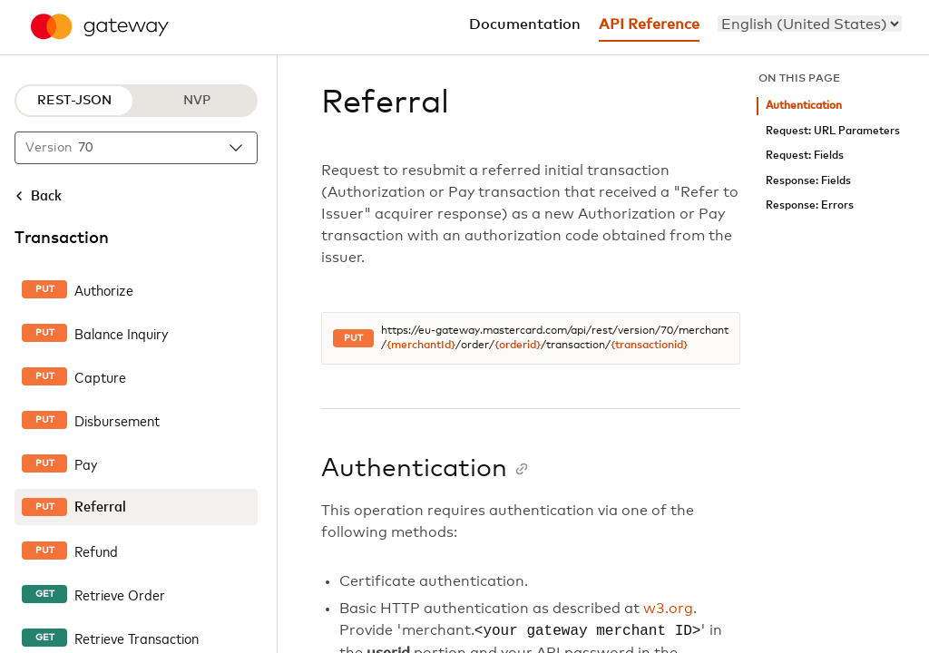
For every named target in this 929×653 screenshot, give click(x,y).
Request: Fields (805, 155)
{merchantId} (420, 345)
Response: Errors (810, 205)
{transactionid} (649, 345)
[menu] (810, 23)
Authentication (804, 106)
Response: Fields (808, 181)
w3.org (668, 608)
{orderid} (517, 345)
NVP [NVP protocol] (196, 100)
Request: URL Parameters (833, 131)
